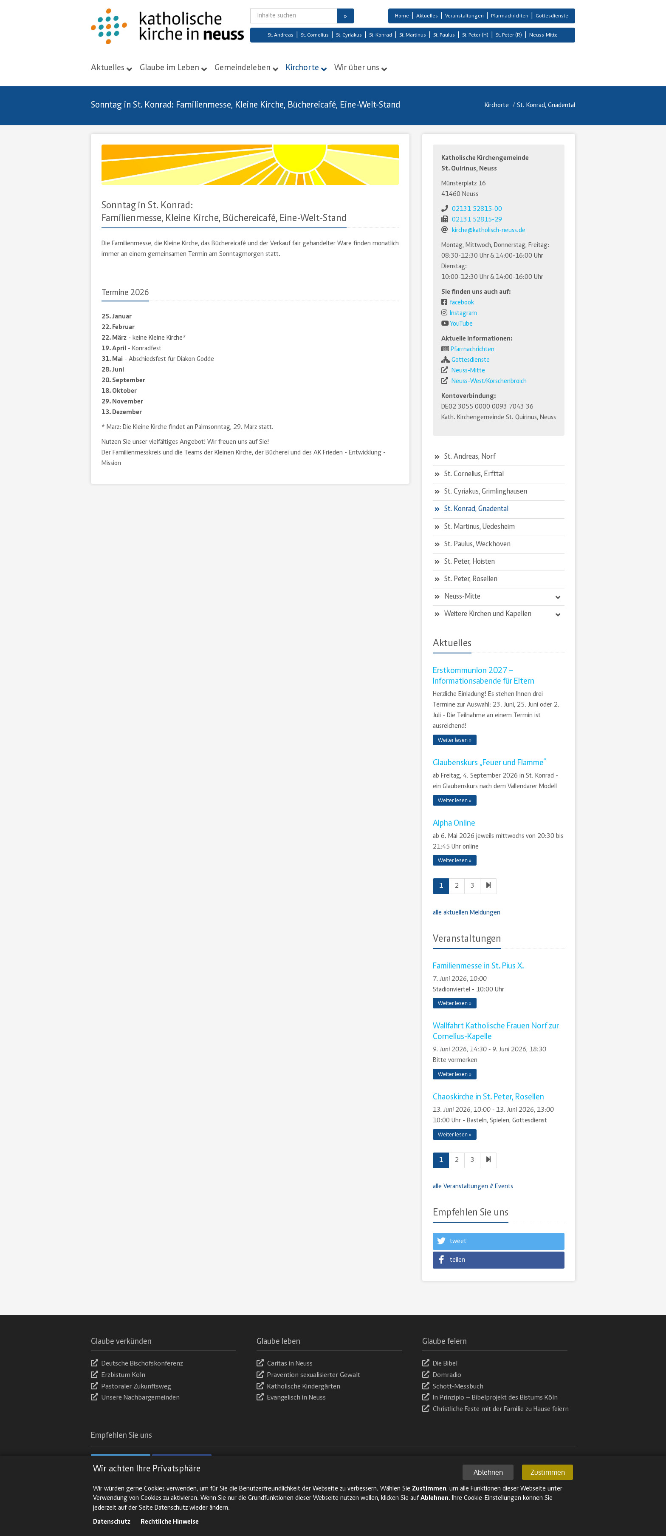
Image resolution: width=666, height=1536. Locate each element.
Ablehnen (488, 1480)
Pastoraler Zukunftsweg (131, 1387)
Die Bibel (439, 1364)
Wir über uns (356, 68)
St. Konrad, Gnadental (546, 105)
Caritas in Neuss (285, 1364)
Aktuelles (427, 16)
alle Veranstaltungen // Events (473, 1186)
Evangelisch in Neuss (291, 1398)
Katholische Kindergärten (298, 1387)
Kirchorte (302, 68)
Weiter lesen (453, 740)
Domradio (441, 1375)
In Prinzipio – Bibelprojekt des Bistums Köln (490, 1398)
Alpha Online (454, 823)
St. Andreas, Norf (470, 457)
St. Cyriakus (349, 35)
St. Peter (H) (475, 35)
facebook (462, 302)
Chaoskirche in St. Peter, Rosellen (488, 1097)
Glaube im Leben (169, 68)
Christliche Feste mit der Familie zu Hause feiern (495, 1409)
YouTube (461, 324)
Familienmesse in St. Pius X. (478, 966)
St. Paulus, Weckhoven (477, 544)
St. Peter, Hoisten (469, 562)
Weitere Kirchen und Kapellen (487, 614)
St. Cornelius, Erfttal (474, 474)
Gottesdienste (552, 16)
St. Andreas (280, 35)
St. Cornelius (315, 35)
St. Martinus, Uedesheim (479, 527)
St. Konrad (380, 35)
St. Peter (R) (509, 35)
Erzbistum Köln (118, 1375)
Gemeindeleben (242, 68)
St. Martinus (412, 35)
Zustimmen (548, 1480)
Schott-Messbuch (452, 1387)
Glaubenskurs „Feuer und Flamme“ (489, 763)
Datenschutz (111, 1530)
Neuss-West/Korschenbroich (489, 381)
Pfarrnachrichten (509, 16)
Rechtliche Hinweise (170, 1530)
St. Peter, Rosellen (470, 579)
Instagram (463, 313)
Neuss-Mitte (543, 35)
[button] (498, 1241)
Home (402, 16)
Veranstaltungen (464, 16)
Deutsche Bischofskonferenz (137, 1364)
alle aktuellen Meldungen (466, 912)
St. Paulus (444, 35)
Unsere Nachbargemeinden (135, 1398)
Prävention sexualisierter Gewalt (308, 1375)
